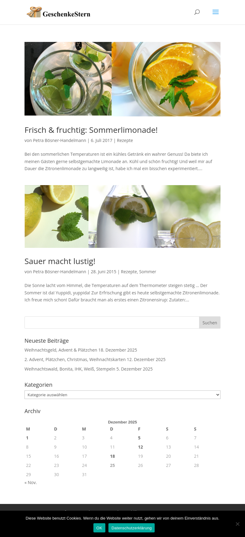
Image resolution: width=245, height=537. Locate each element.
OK (99, 528)
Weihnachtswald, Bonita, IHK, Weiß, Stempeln (69, 369)
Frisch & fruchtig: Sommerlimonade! (91, 129)
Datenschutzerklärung (131, 528)
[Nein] (237, 524)
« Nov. (30, 482)
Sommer (147, 271)
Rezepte (125, 140)
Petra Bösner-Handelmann (59, 140)
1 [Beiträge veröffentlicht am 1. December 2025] (27, 438)
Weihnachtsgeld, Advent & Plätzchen (60, 350)
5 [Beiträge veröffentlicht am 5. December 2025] (139, 438)
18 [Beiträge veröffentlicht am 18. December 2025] (112, 456)
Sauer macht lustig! (59, 261)
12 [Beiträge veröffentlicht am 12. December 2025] (140, 447)
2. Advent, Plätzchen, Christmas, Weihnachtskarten (75, 359)
